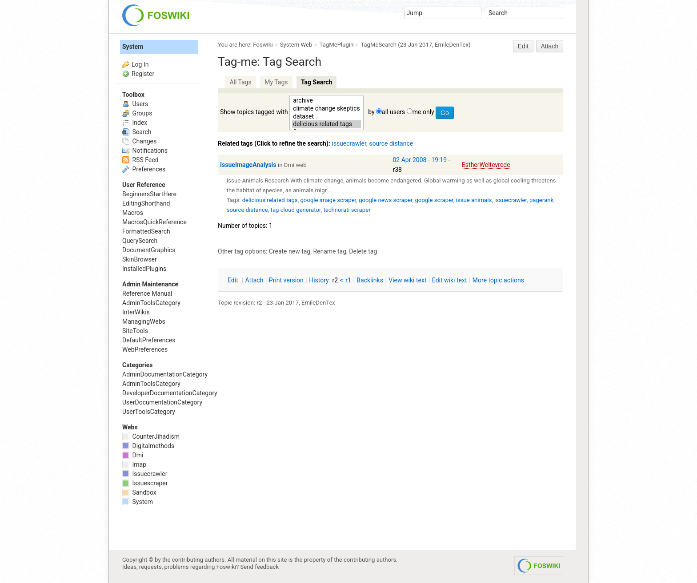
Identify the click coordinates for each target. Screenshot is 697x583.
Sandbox (139, 492)
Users (135, 103)
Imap (134, 464)
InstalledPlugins (144, 268)
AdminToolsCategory (151, 302)
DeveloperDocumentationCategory (169, 393)
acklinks (370, 280)
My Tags (276, 82)
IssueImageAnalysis (248, 164)
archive (326, 101)
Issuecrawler (144, 473)
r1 (348, 280)
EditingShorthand (146, 203)
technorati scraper (346, 209)
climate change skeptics (326, 109)
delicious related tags (326, 124)
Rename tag (329, 251)
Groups (137, 113)
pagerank (541, 200)
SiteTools (135, 330)
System (132, 46)
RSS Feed (140, 159)
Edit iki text (449, 280)
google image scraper (328, 200)
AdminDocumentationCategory (165, 374)
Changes (139, 141)
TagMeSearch (379, 44)
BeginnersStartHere (149, 194)
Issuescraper (145, 483)
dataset (326, 117)
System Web (296, 44)
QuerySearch (139, 240)
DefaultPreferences (149, 340)
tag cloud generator (296, 209)
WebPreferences (145, 349)
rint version (286, 280)
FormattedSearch (146, 231)
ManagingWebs (143, 321)
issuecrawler (349, 143)
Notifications (145, 150)
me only (423, 111)
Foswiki (262, 44)
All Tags (240, 82)
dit (234, 280)
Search (136, 131)
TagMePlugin (337, 44)
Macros (132, 212)
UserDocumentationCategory (162, 402)
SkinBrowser (139, 259)
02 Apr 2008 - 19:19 (420, 159)
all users (393, 111)
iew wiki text (407, 280)
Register (143, 73)
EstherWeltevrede (486, 164)
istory (319, 280)
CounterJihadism (151, 436)
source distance (391, 143)
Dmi (132, 455)
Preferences (143, 169)
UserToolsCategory (148, 411)
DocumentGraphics (148, 250)
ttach (254, 280)
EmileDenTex (452, 44)
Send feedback (259, 566)
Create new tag (289, 251)
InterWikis (136, 312)
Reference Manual (147, 293)
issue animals (474, 200)
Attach (550, 46)
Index (134, 122)
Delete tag (363, 251)
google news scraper (385, 200)
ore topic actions (498, 280)
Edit (523, 46)
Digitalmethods (148, 445)
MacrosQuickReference (154, 222)
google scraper (434, 200)
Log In (140, 64)
